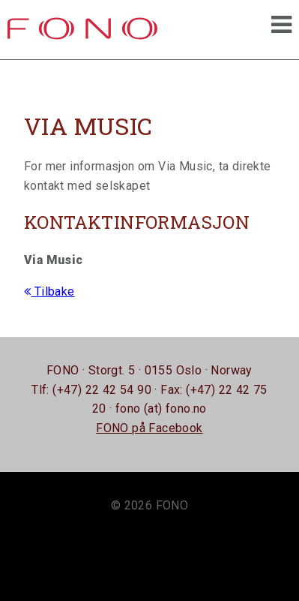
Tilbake (49, 291)
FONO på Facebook (149, 428)
